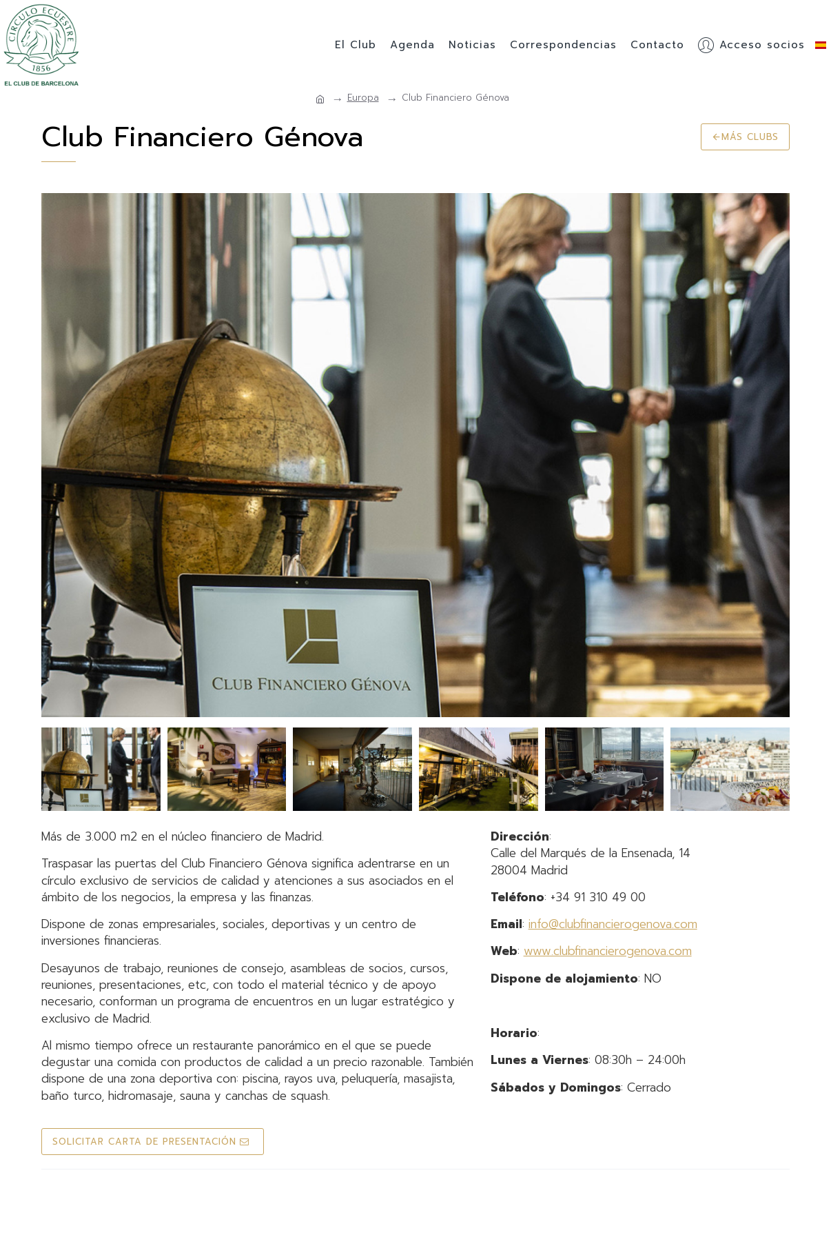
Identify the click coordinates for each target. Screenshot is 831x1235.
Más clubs (750, 136)
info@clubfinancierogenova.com (613, 924)
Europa (363, 98)
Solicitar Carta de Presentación (144, 1141)
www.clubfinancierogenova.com (608, 951)
